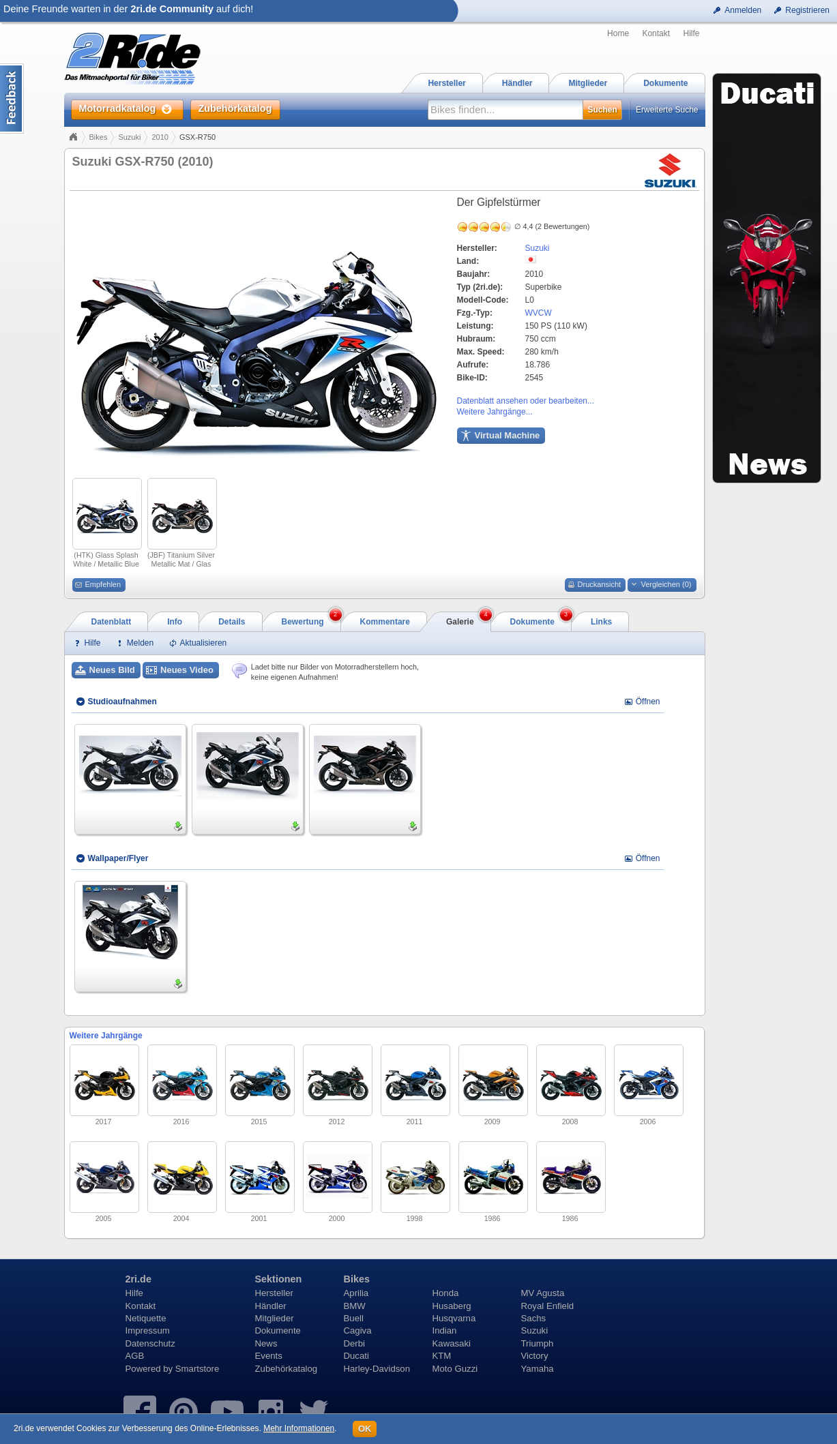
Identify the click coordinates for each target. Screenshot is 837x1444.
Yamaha (537, 1369)
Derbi (355, 1343)
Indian (444, 1330)
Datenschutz (150, 1343)
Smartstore (197, 1369)
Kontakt (656, 33)
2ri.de (138, 1279)
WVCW (538, 313)
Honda (445, 1293)
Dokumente (278, 1330)
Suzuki (129, 137)
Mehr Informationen (298, 1428)
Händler (271, 1306)
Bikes (98, 137)
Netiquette (146, 1318)
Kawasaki (451, 1343)
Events (268, 1356)
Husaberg (451, 1306)
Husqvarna (454, 1318)
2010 (159, 137)
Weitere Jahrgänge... (495, 412)
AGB (135, 1356)
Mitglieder (274, 1318)
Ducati (356, 1356)
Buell (354, 1318)
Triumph (537, 1343)
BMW (355, 1306)
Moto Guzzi (455, 1369)
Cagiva (358, 1330)
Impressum (148, 1330)
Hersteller (274, 1293)
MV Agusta (543, 1293)
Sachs (533, 1318)
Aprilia (356, 1293)
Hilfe (691, 33)
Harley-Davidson (377, 1369)
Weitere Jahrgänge (106, 1035)
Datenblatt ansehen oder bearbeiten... (525, 401)
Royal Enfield (547, 1306)
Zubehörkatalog (286, 1369)
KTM (442, 1356)
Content (12, 98)
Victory (534, 1356)
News (266, 1343)
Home (618, 33)
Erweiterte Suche (667, 110)
